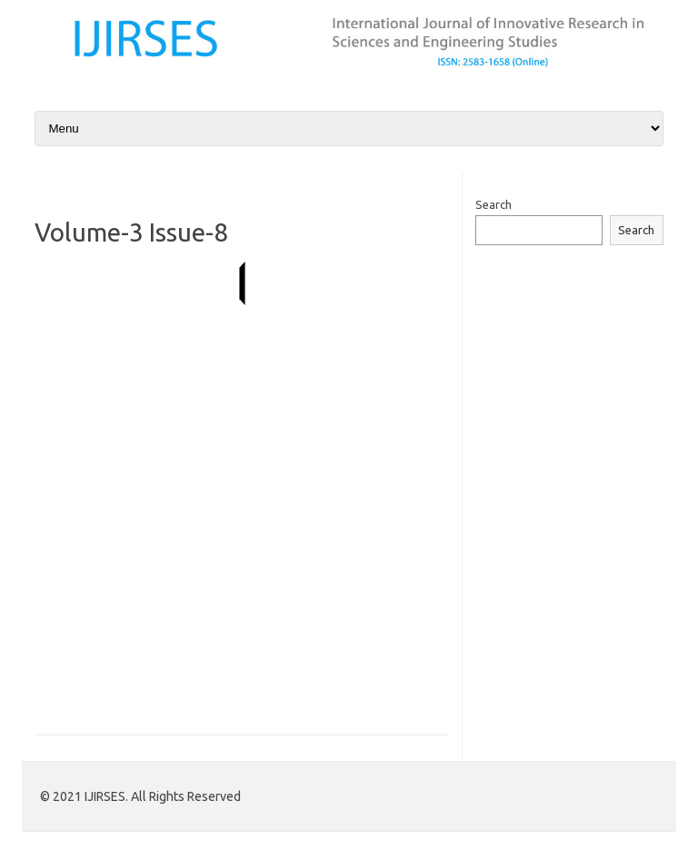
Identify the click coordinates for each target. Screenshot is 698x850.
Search (493, 204)
